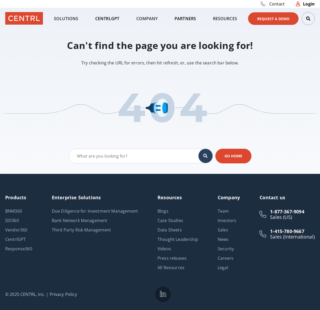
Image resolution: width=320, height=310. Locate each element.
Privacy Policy (63, 294)
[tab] (66, 18)
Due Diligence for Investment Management (95, 211)
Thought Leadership (178, 239)
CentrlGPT (107, 18)
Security (226, 249)
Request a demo (273, 18)
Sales (223, 230)
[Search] (308, 18)
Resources (225, 18)
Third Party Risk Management (81, 230)
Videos (164, 249)
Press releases (172, 258)
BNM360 (13, 211)
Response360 (18, 249)
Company (147, 18)
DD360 (12, 220)
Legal (223, 267)
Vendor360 (16, 230)
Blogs (163, 211)
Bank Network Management (80, 220)
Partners (185, 18)
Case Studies (170, 220)
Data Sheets (170, 230)
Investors (227, 220)
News (223, 239)
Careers (225, 258)
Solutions (66, 18)
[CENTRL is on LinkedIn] (163, 294)
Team (223, 211)
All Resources (171, 267)
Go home (233, 155)
